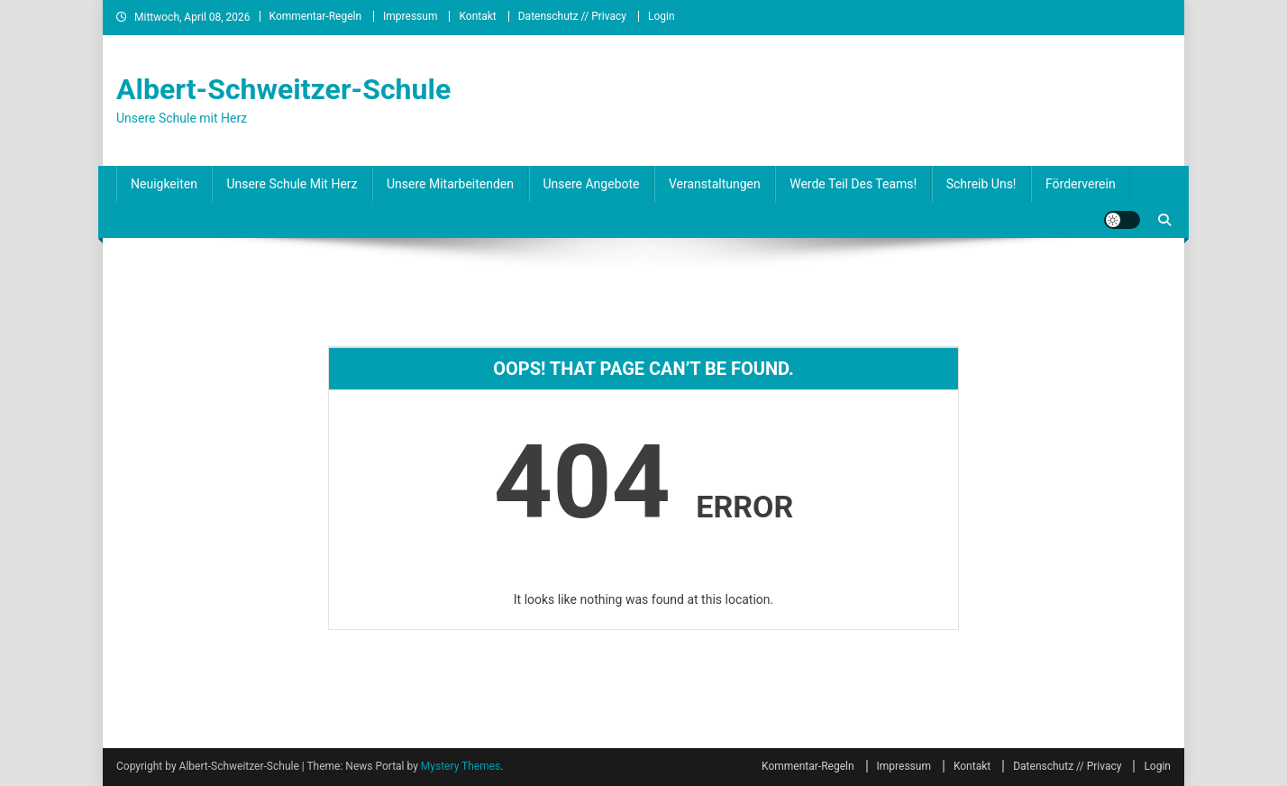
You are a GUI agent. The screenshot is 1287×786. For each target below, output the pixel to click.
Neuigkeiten (164, 184)
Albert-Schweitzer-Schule (283, 89)
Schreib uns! (981, 184)
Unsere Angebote (591, 184)
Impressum (410, 16)
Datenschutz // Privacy (572, 16)
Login (661, 16)
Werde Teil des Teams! (853, 184)
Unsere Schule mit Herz (291, 184)
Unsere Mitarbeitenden (450, 184)
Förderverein (1080, 184)
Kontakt (477, 16)
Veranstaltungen (715, 184)
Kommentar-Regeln (315, 16)
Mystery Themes (460, 766)
